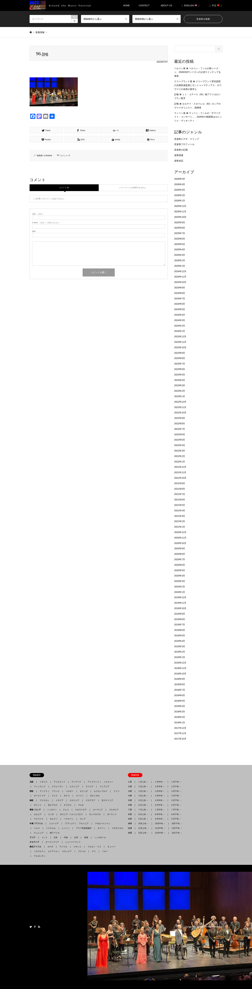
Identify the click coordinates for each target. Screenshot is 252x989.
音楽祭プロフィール (184, 144)
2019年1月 (179, 657)
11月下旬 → (177, 828)
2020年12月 (180, 532)
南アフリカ (54, 833)
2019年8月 (179, 619)
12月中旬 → (160, 833)
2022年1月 (179, 461)
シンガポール (100, 837)
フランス (55, 791)
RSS (39, 927)
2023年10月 (180, 347)
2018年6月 (179, 695)
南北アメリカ (36, 847)
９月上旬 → (143, 819)
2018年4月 (179, 706)
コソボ (51, 814)
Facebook (35, 927)
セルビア (38, 814)
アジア (33, 837)
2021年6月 (179, 499)
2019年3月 (179, 646)
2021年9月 (179, 483)
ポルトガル (95, 796)
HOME (126, 5)
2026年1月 (179, 200)
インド (44, 837)
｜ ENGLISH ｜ (190, 5)
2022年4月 (179, 445)
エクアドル (52, 851)
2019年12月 (180, 597)
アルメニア (83, 823)
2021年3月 (179, 516)
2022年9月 (179, 418)
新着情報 (40, 32)
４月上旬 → (143, 796)
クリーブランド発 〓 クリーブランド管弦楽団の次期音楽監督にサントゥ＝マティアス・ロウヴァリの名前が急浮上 (197, 85)
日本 (55, 837)
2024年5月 (179, 309)
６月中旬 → (160, 805)
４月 (131, 796)
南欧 (32, 800)
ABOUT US (167, 5)
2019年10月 (180, 608)
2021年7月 (179, 494)
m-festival (48, 155)
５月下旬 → (176, 800)
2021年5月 (179, 505)
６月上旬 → (143, 805)
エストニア (74, 786)
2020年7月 (179, 559)
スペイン (80, 796)
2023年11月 (180, 342)
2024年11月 (180, 276)
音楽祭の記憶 (181, 149)
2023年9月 (179, 353)
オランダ (84, 791)
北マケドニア (107, 800)
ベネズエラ (38, 851)
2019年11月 (180, 603)
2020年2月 (179, 586)
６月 (131, 805)
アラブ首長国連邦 (83, 828)
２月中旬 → (160, 786)
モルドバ (53, 819)
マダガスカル (116, 828)
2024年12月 (180, 271)
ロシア (83, 819)
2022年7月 (179, 429)
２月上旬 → (143, 786)
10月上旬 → (143, 823)
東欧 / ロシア (36, 810)
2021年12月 (180, 467)
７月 (131, 810)
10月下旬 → (177, 823)
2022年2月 (179, 456)
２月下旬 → (176, 786)
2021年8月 (179, 489)
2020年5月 (179, 570)
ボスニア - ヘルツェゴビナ (71, 814)
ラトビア (89, 786)
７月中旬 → (160, 810)
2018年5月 (179, 700)
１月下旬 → (176, 782)
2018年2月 (179, 717)
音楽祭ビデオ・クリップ (186, 139)
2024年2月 (179, 325)
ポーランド (112, 814)
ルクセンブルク (100, 791)
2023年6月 (179, 369)
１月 (131, 782)
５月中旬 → (160, 800)
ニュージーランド (73, 842)
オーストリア (39, 796)
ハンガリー (52, 810)
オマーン (101, 828)
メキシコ (77, 847)
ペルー (105, 851)
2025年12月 (180, 206)
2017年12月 (180, 728)
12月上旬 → (143, 833)
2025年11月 (180, 211)
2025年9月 (179, 222)
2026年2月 (179, 195)
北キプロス (52, 805)
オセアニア (35, 842)
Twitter (31, 927)
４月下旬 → (176, 796)
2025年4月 (179, 249)
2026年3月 (179, 190)
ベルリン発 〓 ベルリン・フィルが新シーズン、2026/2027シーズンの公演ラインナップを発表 (197, 72)
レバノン (66, 828)
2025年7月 (179, 233)
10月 (131, 823)
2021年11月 (180, 472)
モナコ (67, 796)
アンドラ (42, 791)
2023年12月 (180, 336)
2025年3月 (179, 255)
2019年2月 (179, 651)
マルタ (81, 805)
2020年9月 (179, 548)
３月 (131, 791)
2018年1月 (179, 722)
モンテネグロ (95, 814)
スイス (54, 796)
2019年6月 (179, 630)
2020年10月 (180, 543)
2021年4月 (179, 510)
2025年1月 (179, 266)
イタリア (59, 800)
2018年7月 (179, 690)
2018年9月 (179, 679)
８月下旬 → (176, 814)
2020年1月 (179, 592)
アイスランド (92, 782)
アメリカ (63, 847)
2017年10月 (180, 738)
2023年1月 (179, 396)
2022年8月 (179, 423)
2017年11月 (180, 733)
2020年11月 (180, 537)
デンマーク (76, 782)
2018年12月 (180, 662)
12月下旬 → (177, 833)
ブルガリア (114, 810)
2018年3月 (179, 711)
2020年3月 (179, 581)
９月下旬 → (176, 819)
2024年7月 (179, 298)
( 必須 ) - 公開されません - (46, 223)
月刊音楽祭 (199, 927)
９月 (131, 819)
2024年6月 (179, 304)
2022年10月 (180, 412)
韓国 (86, 837)
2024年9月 (179, 287)
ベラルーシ (68, 819)
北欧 (32, 782)
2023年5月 (179, 374)
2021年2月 (179, 521)
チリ (94, 851)
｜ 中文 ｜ (215, 5)
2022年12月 (180, 401)
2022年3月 (179, 450)
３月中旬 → (160, 791)
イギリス (43, 782)
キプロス (67, 805)
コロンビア (66, 851)
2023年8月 (179, 358)
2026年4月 (179, 184)
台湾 (76, 837)
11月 (131, 828)
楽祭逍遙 (178, 155)
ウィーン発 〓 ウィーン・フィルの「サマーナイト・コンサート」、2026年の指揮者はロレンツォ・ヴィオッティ (198, 117)
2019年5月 (179, 635)
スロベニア (74, 800)
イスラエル (51, 828)
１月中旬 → (160, 782)
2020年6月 (179, 565)
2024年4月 (179, 314)
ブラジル (82, 851)
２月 (131, 786)
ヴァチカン (44, 800)
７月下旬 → (176, 810)
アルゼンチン (38, 856)
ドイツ (116, 791)
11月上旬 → (143, 828)
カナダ (50, 847)
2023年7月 (179, 363)
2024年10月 (180, 282)
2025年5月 (179, 244)
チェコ (66, 810)
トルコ (37, 828)
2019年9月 (179, 613)
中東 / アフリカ (37, 823)
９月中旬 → (160, 819)
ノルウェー (108, 782)
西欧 (32, 791)
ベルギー (69, 791)
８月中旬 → (160, 814)
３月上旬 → (143, 791)
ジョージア (54, 823)
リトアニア (104, 786)
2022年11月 (180, 407)
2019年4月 (179, 641)
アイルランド (59, 782)
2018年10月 (180, 673)
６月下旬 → (176, 805)
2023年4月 (179, 380)
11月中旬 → (160, 828)
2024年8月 (179, 293)
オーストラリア (52, 842)
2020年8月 (179, 554)
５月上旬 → (143, 800)
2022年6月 (179, 434)
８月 (131, 814)
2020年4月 (179, 575)
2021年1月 (179, 526)
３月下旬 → (176, 791)
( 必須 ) (37, 214)
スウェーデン (57, 786)
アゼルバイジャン (102, 823)
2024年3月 (179, 320)
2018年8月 (179, 684)
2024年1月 (179, 331)
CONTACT (144, 5)
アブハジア (69, 823)
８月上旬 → (143, 814)
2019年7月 (179, 624)
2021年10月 (180, 478)
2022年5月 (179, 439)
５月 (131, 800)
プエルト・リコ (94, 847)
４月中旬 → (160, 796)
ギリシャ (38, 805)
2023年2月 (179, 391)
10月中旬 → (160, 823)
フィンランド (39, 786)
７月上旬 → (143, 810)
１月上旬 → (143, 782)
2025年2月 (179, 260)
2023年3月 (179, 385)
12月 (131, 833)
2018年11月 (180, 668)
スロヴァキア (81, 810)
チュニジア (38, 833)
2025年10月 (180, 217)
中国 (66, 837)
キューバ (111, 847)
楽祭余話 (178, 160)
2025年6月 (179, 238)
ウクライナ (38, 819)
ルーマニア (98, 810)
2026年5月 (179, 179)
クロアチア (90, 800)
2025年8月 (179, 227)
